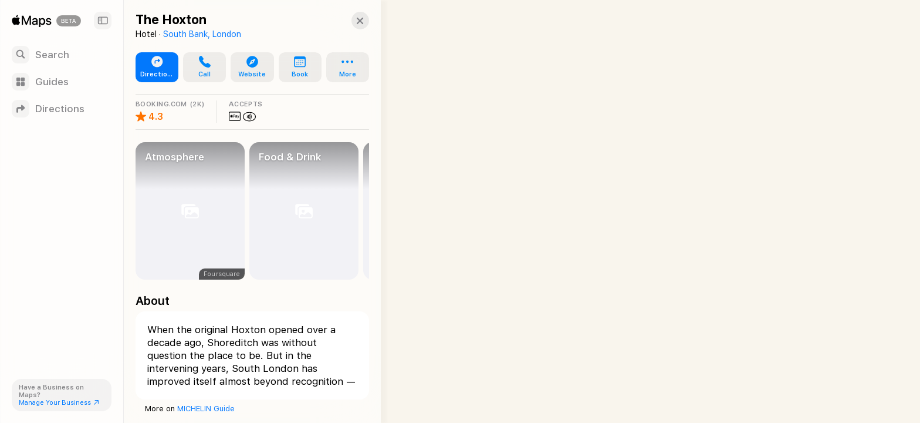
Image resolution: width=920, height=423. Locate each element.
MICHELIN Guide (206, 408)
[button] (201, 67)
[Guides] (61, 81)
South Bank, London (202, 34)
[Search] (61, 54)
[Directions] (61, 108)
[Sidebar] (102, 20)
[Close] (349, 20)
